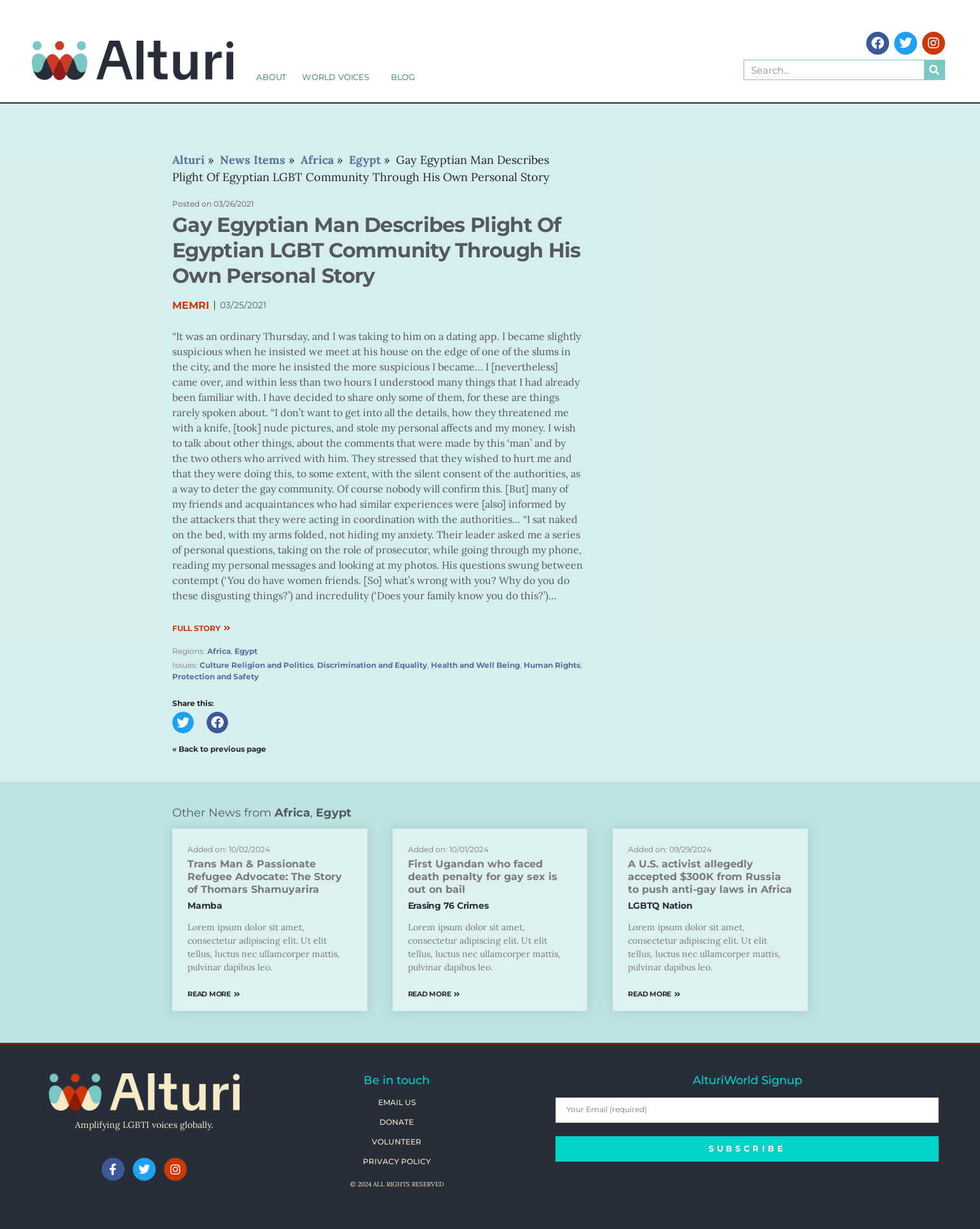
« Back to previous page (219, 749)
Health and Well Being (475, 665)
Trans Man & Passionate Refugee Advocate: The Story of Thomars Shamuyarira (264, 876)
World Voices (339, 77)
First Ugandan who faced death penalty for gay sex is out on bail (482, 876)
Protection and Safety (215, 676)
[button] (183, 722)
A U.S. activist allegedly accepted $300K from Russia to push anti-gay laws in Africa (710, 876)
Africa (219, 651)
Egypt (246, 651)
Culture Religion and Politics (256, 665)
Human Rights (552, 665)
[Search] (934, 69)
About (271, 77)
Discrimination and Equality (372, 665)
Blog (403, 77)
